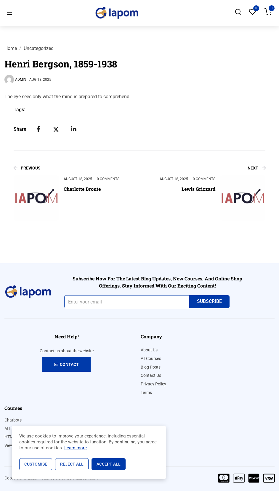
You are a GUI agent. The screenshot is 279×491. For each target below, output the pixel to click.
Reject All (72, 464)
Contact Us (151, 375)
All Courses (151, 358)
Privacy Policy (153, 384)
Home (10, 48)
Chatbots (13, 420)
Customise (35, 464)
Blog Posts (151, 367)
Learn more (75, 447)
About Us (149, 350)
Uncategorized (39, 48)
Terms (146, 392)
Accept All (109, 464)
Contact (66, 364)
